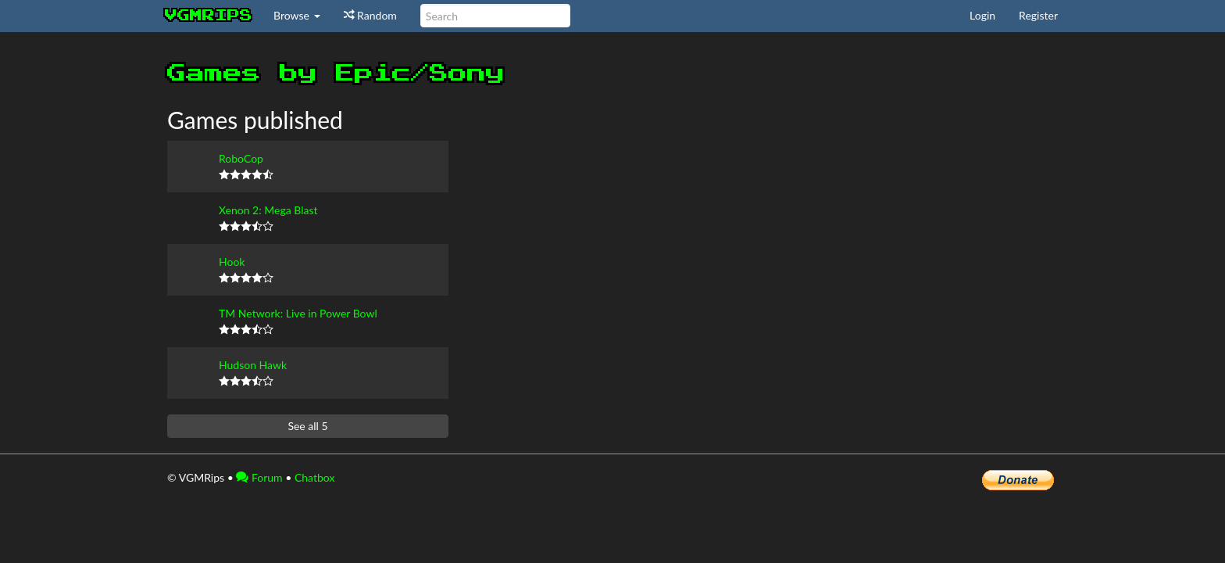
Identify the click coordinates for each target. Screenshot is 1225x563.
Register (1038, 15)
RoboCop (241, 158)
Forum (259, 477)
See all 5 (307, 425)
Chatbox (315, 477)
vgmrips (208, 15)
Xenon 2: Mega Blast (268, 210)
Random (370, 15)
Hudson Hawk (253, 364)
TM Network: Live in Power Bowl (298, 313)
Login (982, 15)
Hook (232, 261)
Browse (296, 15)
